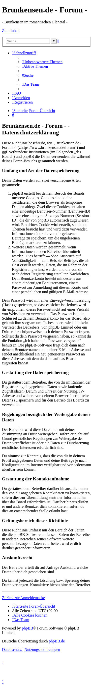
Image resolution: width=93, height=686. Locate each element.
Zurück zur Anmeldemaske (23, 598)
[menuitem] (42, 62)
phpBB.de (57, 641)
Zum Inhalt (11, 30)
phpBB (27, 628)
